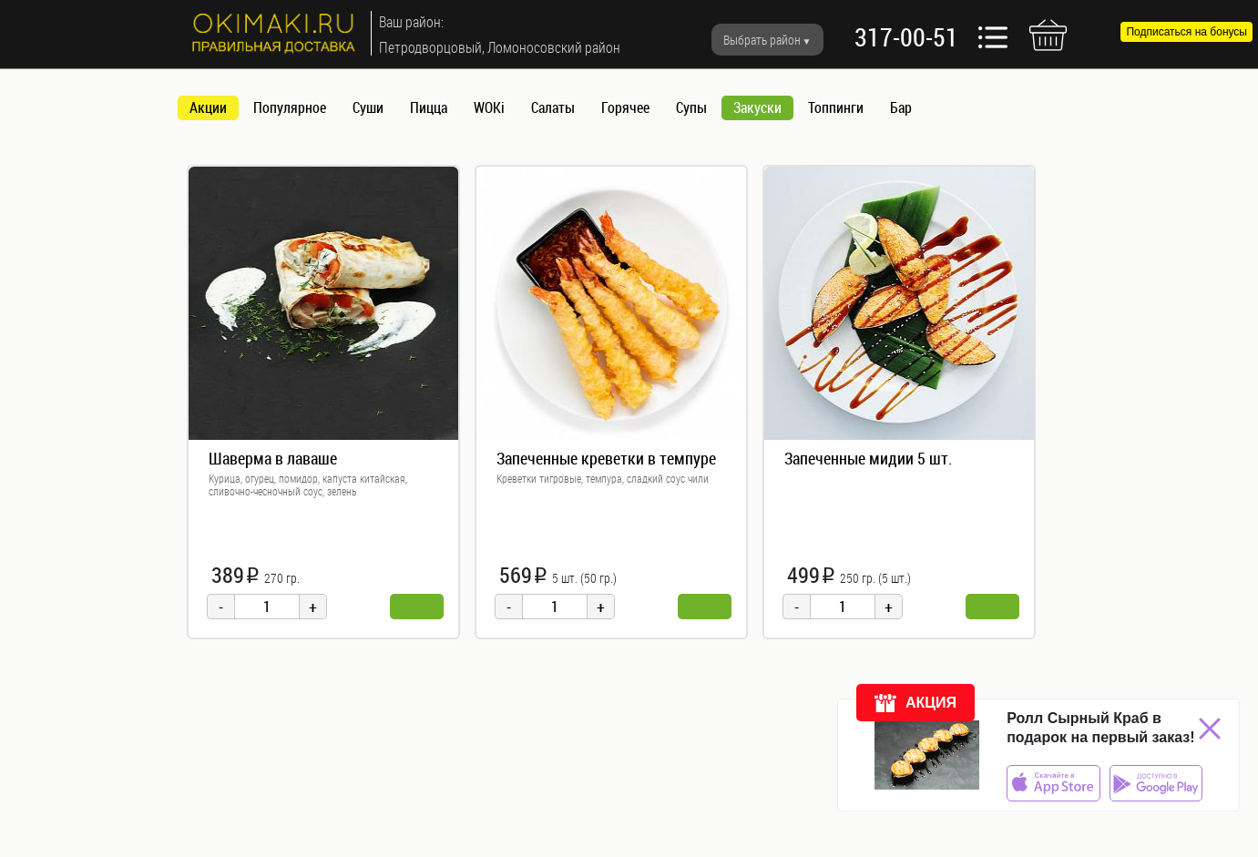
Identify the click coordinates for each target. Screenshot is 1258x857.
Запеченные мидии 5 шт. (868, 458)
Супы (691, 107)
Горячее (625, 107)
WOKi (489, 107)
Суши (368, 107)
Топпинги (836, 107)
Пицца (428, 107)
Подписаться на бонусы (1186, 32)
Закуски (757, 107)
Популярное (289, 107)
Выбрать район (762, 39)
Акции (208, 107)
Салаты (553, 107)
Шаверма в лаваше (273, 458)
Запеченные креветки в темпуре (606, 458)
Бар (901, 107)
